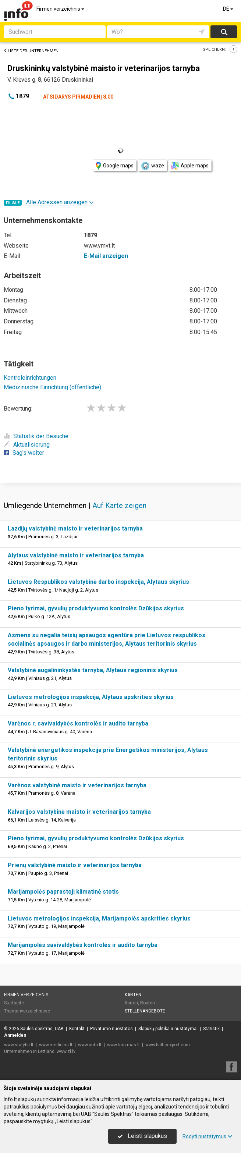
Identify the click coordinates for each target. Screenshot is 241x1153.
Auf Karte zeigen (119, 505)
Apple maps (190, 166)
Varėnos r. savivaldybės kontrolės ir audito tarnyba (78, 723)
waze (152, 166)
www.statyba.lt (18, 1044)
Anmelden (15, 1035)
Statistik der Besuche (36, 436)
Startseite (14, 1002)
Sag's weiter (24, 452)
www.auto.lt (90, 1044)
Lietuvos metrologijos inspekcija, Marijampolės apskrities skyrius (99, 918)
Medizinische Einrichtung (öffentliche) (52, 387)
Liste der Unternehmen (31, 51)
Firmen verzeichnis (60, 9)
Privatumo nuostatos (111, 1028)
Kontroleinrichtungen (30, 377)
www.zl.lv (66, 1051)
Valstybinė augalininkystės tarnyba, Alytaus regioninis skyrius (93, 670)
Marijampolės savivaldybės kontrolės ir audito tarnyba (82, 944)
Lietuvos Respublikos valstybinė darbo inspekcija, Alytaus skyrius (98, 581)
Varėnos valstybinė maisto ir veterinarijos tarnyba (77, 785)
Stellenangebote (145, 1011)
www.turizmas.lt (123, 1044)
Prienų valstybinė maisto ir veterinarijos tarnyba (75, 865)
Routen (147, 1002)
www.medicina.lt (55, 1044)
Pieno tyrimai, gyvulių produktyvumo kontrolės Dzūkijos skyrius (96, 608)
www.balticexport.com (167, 1044)
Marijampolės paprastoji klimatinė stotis (63, 891)
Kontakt (77, 1028)
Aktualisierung (27, 444)
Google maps (115, 166)
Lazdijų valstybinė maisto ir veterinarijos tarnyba (75, 528)
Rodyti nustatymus (207, 1136)
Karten (133, 994)
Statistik (211, 1028)
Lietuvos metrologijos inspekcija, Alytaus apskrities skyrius (91, 696)
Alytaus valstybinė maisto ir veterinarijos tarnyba (76, 555)
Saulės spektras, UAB (42, 1028)
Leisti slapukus (142, 1135)
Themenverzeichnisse (27, 1011)
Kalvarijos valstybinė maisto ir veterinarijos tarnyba (79, 811)
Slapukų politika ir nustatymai (168, 1028)
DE (228, 9)
